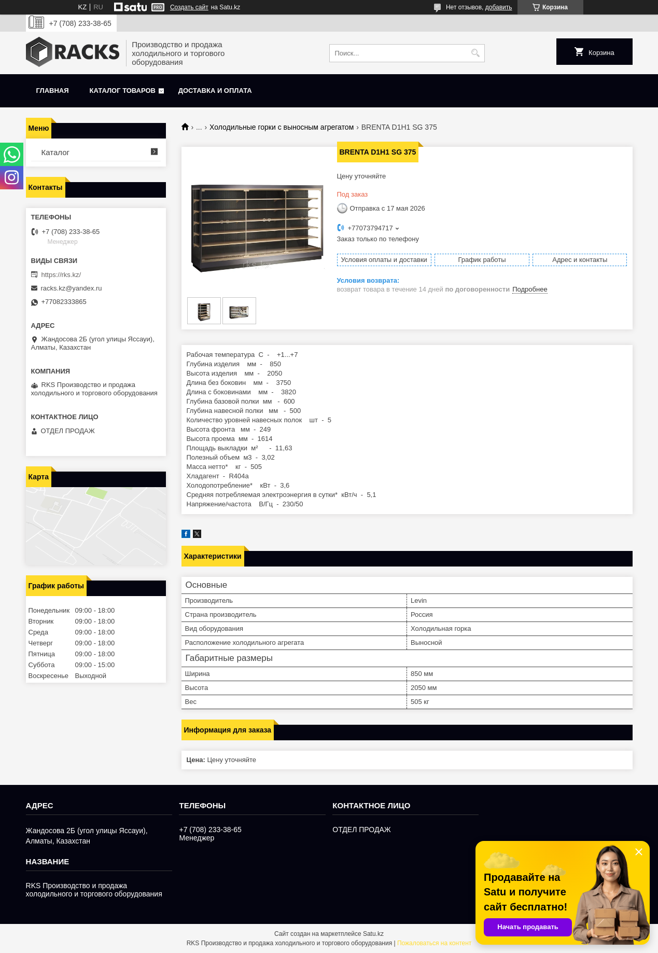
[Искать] (476, 53)
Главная (52, 90)
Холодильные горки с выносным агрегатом (281, 127)
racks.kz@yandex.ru (71, 288)
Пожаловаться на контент (434, 943)
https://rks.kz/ (61, 275)
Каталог (55, 152)
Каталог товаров (123, 90)
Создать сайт (189, 7)
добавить (498, 7)
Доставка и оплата (215, 90)
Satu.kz (373, 933)
